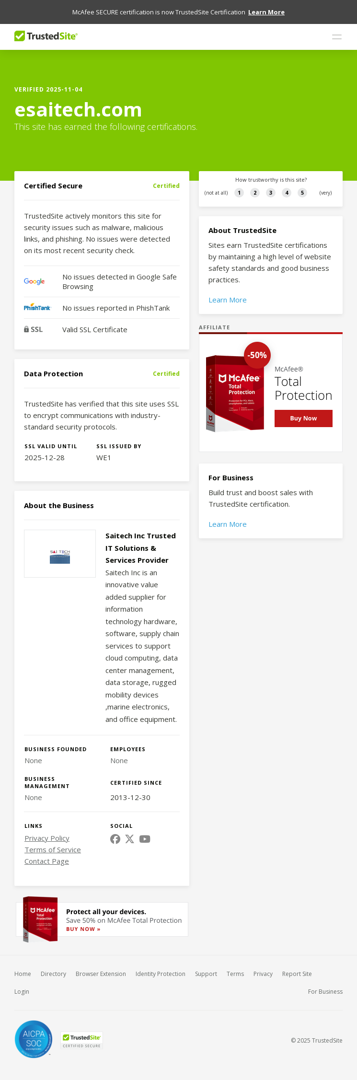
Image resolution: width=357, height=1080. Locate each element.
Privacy (263, 968)
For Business (325, 985)
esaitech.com (78, 102)
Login (21, 985)
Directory (53, 968)
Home (22, 968)
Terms (235, 968)
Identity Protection (160, 968)
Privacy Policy (46, 831)
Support (206, 968)
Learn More (227, 293)
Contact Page (46, 854)
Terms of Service (52, 843)
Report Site (297, 968)
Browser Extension (101, 968)
